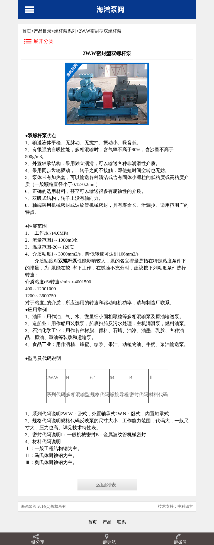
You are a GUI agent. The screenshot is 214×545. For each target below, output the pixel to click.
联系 (121, 522)
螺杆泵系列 (65, 31)
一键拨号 (178, 542)
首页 (92, 522)
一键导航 (107, 542)
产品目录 (43, 31)
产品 (107, 522)
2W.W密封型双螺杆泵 (100, 31)
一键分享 (36, 542)
